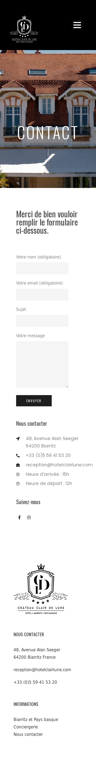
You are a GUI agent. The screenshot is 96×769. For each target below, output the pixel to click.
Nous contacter (28, 734)
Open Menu (77, 25)
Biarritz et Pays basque (36, 719)
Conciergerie (26, 726)
